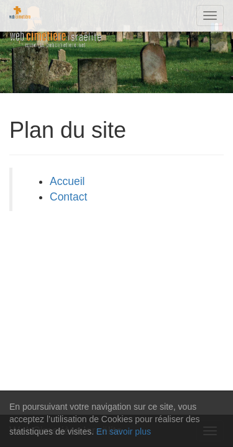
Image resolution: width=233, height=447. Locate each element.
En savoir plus (123, 431)
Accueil (67, 181)
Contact (68, 197)
